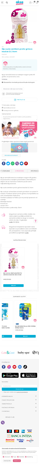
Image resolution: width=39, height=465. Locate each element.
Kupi (13, 285)
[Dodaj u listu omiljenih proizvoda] (2, 319)
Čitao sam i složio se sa (16, 392)
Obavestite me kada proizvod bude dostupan (18, 82)
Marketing (30, 457)
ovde (11, 222)
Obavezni (7, 457)
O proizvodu (19, 171)
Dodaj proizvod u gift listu (10, 110)
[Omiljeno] (33, 3)
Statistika (21, 457)
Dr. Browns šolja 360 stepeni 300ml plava (25, 327)
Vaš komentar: (6, 114)
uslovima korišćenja (22, 392)
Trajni (14, 457)
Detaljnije (4, 79)
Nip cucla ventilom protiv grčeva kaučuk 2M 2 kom (12, 274)
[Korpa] (37, 4)
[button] (7, 2)
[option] (19, 25)
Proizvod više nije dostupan (12, 89)
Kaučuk (4, 54)
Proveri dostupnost (11, 155)
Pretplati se (19, 99)
